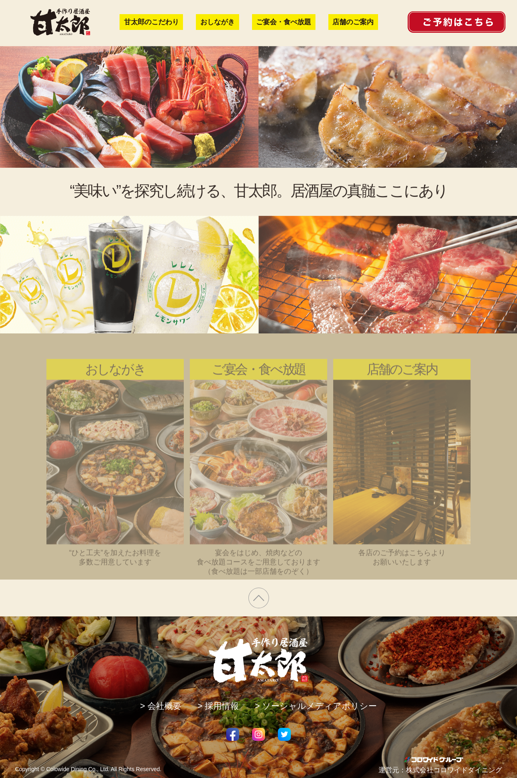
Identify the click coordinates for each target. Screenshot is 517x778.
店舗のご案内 (353, 22)
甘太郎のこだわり (151, 22)
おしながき (217, 22)
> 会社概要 (160, 706)
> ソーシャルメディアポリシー (316, 706)
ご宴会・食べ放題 (283, 22)
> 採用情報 (218, 706)
